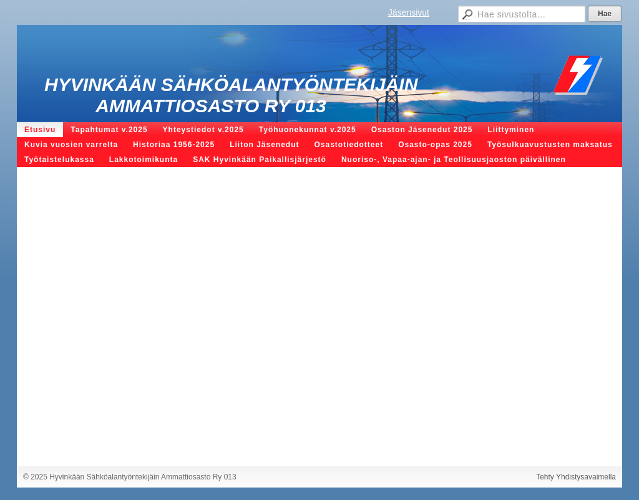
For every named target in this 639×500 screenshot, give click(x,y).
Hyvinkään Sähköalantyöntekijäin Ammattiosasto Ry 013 (230, 95)
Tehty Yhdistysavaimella (576, 477)
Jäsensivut (408, 12)
